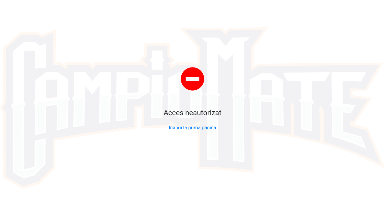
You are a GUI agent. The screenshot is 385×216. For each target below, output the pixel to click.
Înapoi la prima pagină (192, 127)
